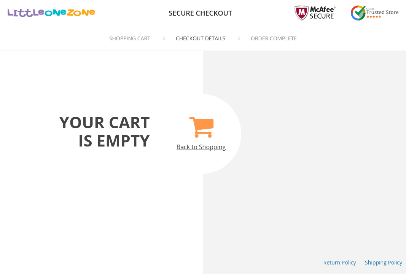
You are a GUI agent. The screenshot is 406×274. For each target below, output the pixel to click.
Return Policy (340, 262)
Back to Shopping (201, 129)
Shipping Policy (383, 262)
